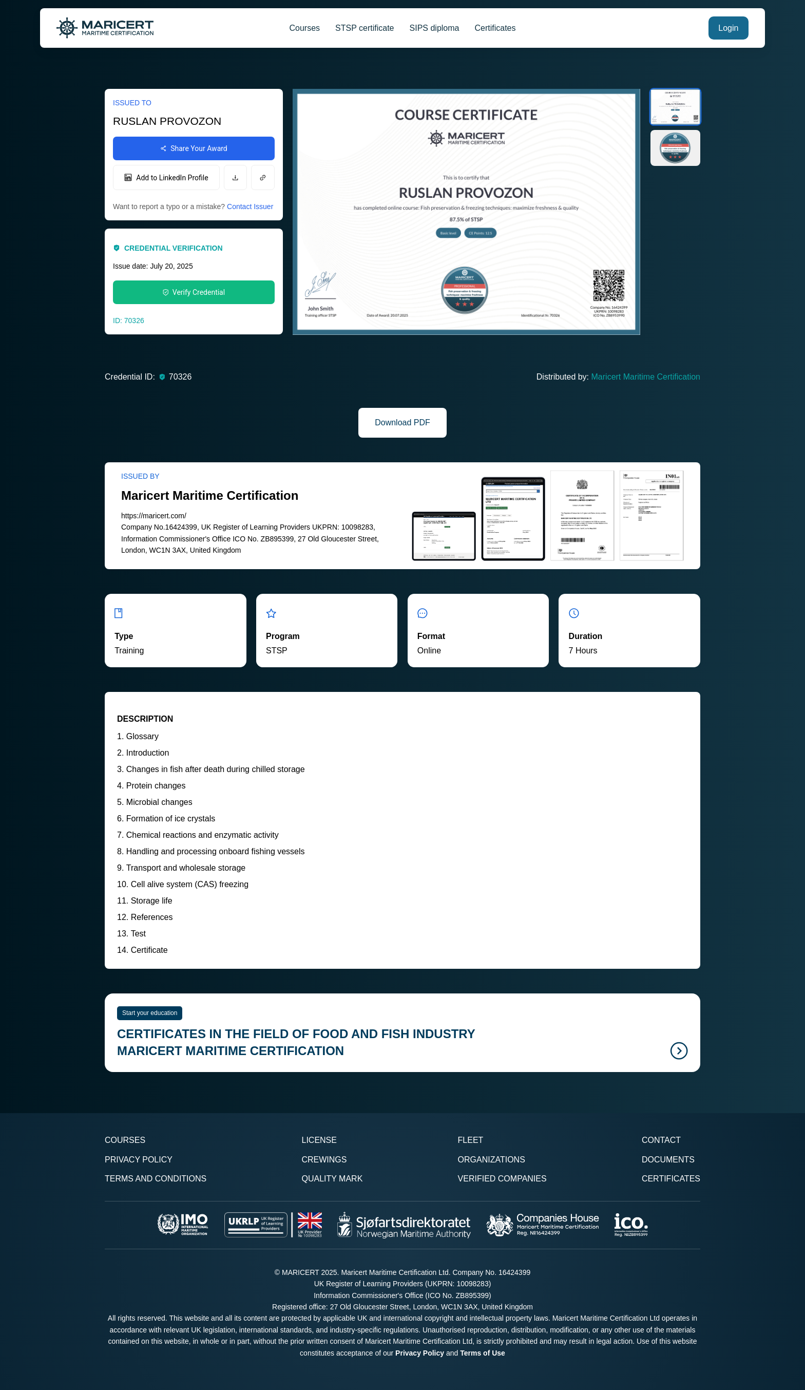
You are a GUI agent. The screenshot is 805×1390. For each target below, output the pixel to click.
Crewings (324, 1159)
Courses (305, 28)
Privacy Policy (138, 1159)
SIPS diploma (434, 28)
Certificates (494, 28)
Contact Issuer (250, 206)
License (318, 1140)
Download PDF (402, 422)
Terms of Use (482, 1353)
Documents (668, 1159)
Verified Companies (502, 1178)
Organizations (491, 1159)
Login (728, 28)
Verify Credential (194, 292)
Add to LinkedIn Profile (166, 178)
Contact (661, 1140)
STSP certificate (364, 28)
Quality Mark (331, 1178)
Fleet (471, 1140)
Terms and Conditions (155, 1178)
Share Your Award (193, 148)
